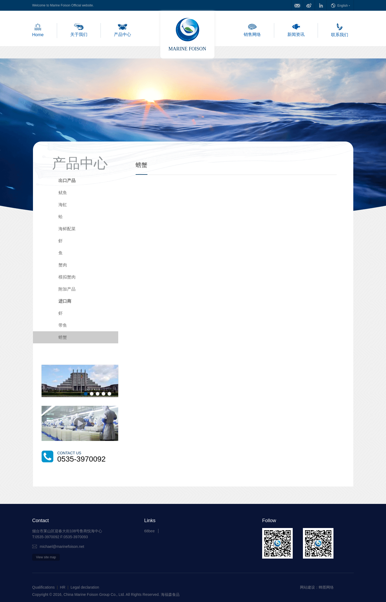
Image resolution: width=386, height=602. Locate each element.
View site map (46, 557)
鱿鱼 (62, 192)
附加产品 (67, 289)
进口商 (64, 301)
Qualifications (43, 587)
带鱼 (62, 325)
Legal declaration (84, 587)
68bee (149, 531)
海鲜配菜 (67, 228)
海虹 (62, 204)
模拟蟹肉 (67, 277)
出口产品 (67, 180)
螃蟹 (62, 337)
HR (62, 587)
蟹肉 (62, 265)
